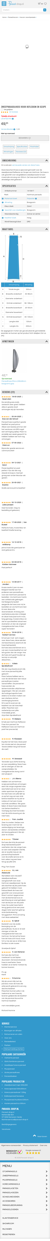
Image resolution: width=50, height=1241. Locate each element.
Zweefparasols (25, 1176)
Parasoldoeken (10, 1076)
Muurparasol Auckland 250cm (16, 1100)
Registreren (8, 1234)
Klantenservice (10, 1027)
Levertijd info (7, 119)
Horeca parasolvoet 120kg (15, 1092)
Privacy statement (30, 1145)
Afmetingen (8, 152)
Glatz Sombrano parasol (14, 1061)
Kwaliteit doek (10, 218)
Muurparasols (25, 1180)
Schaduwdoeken (25, 1197)
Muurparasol (9, 1069)
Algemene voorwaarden (11, 1145)
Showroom (8, 1223)
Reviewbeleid (10, 1041)
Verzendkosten (8, 129)
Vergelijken (8, 109)
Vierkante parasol (11, 1058)
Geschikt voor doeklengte (15, 210)
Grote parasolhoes (12, 1072)
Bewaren (25, 138)
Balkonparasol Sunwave (14, 1096)
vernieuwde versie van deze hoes (25, 165)
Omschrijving (9, 146)
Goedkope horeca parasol (15, 1065)
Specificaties (22, 146)
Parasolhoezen (25, 1193)
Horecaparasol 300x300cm (15, 1089)
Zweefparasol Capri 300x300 (16, 1085)
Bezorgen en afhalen (13, 1031)
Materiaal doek (11, 198)
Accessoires (25, 1201)
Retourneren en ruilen (13, 1034)
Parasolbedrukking (25, 1205)
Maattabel (34, 146)
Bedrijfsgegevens (9, 1124)
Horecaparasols (25, 1184)
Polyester (31, 198)
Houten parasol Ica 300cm (15, 1103)
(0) (40, 3)
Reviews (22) (21, 152)
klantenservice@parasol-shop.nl (15, 1119)
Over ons (8, 1038)
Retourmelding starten (13, 1049)
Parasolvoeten (25, 1188)
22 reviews (13, 112)
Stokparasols (25, 1171)
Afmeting (8, 202)
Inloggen (7, 1229)
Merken (7, 1045)
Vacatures (6, 1129)
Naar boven (40, 1135)
